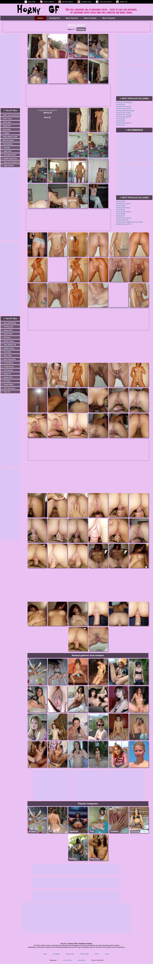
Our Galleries (56, 954)
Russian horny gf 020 (123, 108)
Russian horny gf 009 (123, 117)
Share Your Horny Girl (11, 115)
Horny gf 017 (120, 216)
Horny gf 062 (120, 214)
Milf (50, 831)
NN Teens (7, 337)
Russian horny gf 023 (123, 123)
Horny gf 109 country (123, 113)
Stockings (135, 831)
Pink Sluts (7, 352)
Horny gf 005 (120, 119)
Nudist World (8, 384)
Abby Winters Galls (10, 137)
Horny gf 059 (120, 201)
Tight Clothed (9, 166)
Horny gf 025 (120, 205)
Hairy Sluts (8, 355)
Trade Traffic (67, 960)
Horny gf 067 (120, 121)
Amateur (33, 831)
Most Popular (108, 18)
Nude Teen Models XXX (12, 162)
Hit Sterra (7, 381)
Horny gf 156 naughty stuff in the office (129, 222)
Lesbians (114, 831)
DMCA (97, 954)
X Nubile (6, 133)
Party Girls (95, 859)
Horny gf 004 (120, 210)
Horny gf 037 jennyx (123, 208)
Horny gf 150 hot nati (123, 212)
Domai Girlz (8, 334)
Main (45, 954)
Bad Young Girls (10, 359)
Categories (54, 18)
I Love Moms (8, 363)
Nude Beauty (7, 144)
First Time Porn (9, 388)
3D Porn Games (84, 954)
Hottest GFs (8, 330)
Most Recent (72, 18)
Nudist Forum (9, 341)
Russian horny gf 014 (123, 218)
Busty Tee (7, 374)
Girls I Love (7, 118)
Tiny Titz (7, 392)
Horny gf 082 (120, 125)
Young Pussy (8, 366)
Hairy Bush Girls (10, 155)
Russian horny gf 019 (123, 224)
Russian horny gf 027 (123, 203)
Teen (92, 831)
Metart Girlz (8, 377)
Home (40, 18)
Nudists (73, 859)
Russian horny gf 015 (123, 106)
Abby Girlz (7, 151)
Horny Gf (48, 113)
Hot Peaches (8, 370)
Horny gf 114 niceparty (124, 102)
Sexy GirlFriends (10, 323)
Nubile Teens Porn (10, 158)
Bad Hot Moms (8, 140)
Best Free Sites (70, 954)
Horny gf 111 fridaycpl (123, 115)
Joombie (7, 147)
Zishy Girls (7, 122)
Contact (107, 954)
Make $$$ (81, 960)
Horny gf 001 (120, 104)
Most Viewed (90, 18)
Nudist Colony (9, 348)
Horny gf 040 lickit (122, 220)
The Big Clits (8, 327)
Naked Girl (7, 126)
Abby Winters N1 (10, 345)
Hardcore (73, 831)
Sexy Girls (7, 129)
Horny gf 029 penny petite (125, 111)
